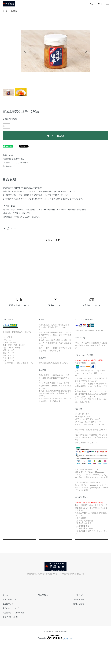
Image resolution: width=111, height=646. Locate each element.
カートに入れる (55, 135)
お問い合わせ (78, 604)
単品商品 (14, 11)
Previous (25, 51)
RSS (40, 595)
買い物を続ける (9, 166)
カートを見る (78, 599)
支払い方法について (11, 608)
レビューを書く (54, 240)
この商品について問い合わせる (15, 163)
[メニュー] (107, 4)
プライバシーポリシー (12, 617)
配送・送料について (11, 599)
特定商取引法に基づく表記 (13, 159)
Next (86, 51)
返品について (8, 155)
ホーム (5, 11)
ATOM (45, 595)
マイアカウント (79, 595)
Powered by (55, 637)
